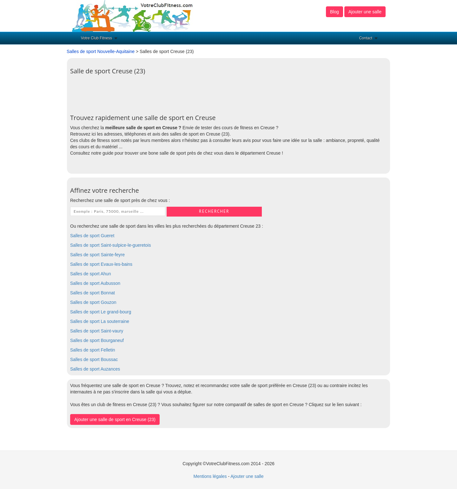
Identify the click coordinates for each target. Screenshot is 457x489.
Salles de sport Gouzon (93, 302)
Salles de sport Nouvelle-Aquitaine (101, 51)
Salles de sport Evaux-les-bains (101, 264)
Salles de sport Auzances (95, 369)
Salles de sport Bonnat (92, 292)
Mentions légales (210, 476)
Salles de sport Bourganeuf (97, 340)
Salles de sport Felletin (92, 349)
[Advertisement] (185, 92)
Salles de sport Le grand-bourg (100, 311)
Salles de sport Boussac (94, 359)
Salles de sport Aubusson (95, 283)
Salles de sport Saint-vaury (96, 330)
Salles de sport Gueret (92, 235)
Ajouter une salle (364, 11)
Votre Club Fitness (96, 38)
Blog (334, 11)
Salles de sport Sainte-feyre (97, 254)
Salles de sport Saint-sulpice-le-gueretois (110, 245)
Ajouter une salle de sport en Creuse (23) (115, 419)
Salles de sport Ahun (90, 273)
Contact (365, 38)
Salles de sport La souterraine (99, 321)
